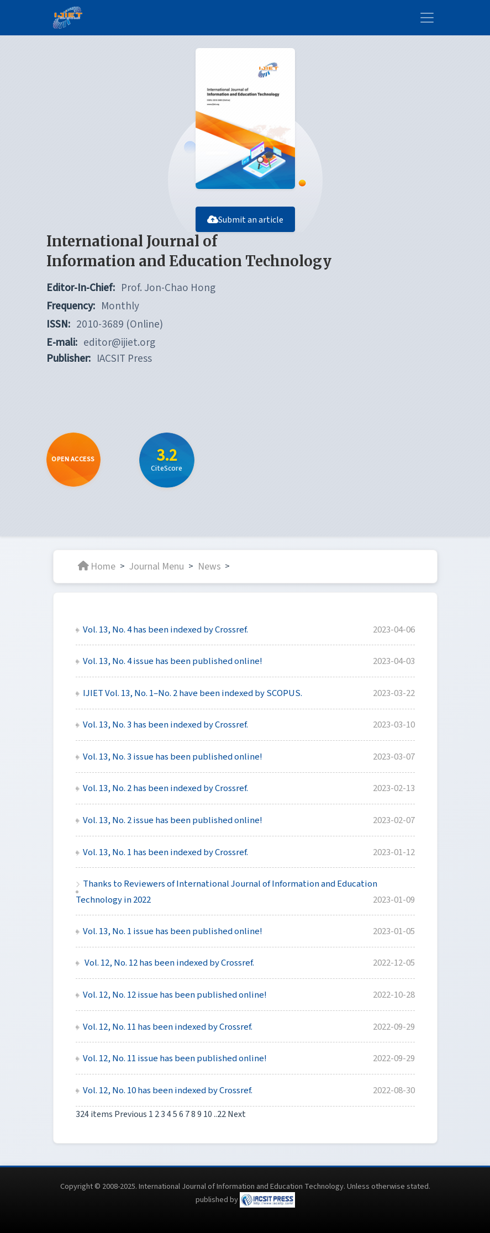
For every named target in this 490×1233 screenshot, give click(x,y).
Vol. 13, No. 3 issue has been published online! (172, 756)
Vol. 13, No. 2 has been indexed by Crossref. (165, 788)
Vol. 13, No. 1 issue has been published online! (172, 931)
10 (207, 1114)
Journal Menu (156, 566)
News (209, 566)
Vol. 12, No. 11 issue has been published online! (175, 1058)
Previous (130, 1114)
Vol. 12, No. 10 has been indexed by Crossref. (167, 1090)
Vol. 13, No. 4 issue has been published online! (172, 661)
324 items (95, 1114)
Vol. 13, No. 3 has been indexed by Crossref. (165, 724)
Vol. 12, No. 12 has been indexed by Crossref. (168, 962)
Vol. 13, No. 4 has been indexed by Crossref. (165, 629)
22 (221, 1114)
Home (96, 566)
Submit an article (245, 220)
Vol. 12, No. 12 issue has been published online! (175, 995)
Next (237, 1114)
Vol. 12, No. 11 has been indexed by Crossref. (167, 1027)
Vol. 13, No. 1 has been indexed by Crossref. (165, 852)
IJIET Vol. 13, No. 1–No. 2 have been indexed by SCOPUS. (192, 693)
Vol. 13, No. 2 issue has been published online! (172, 820)
